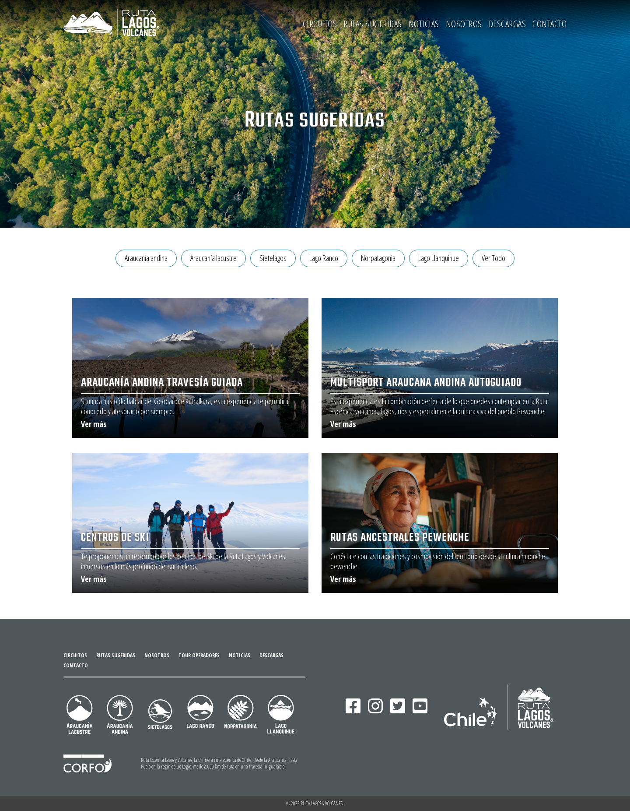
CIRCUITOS (320, 24)
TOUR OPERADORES (199, 655)
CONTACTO (549, 24)
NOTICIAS (424, 24)
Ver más (94, 424)
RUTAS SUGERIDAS (372, 24)
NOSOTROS (464, 24)
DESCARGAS (507, 24)
